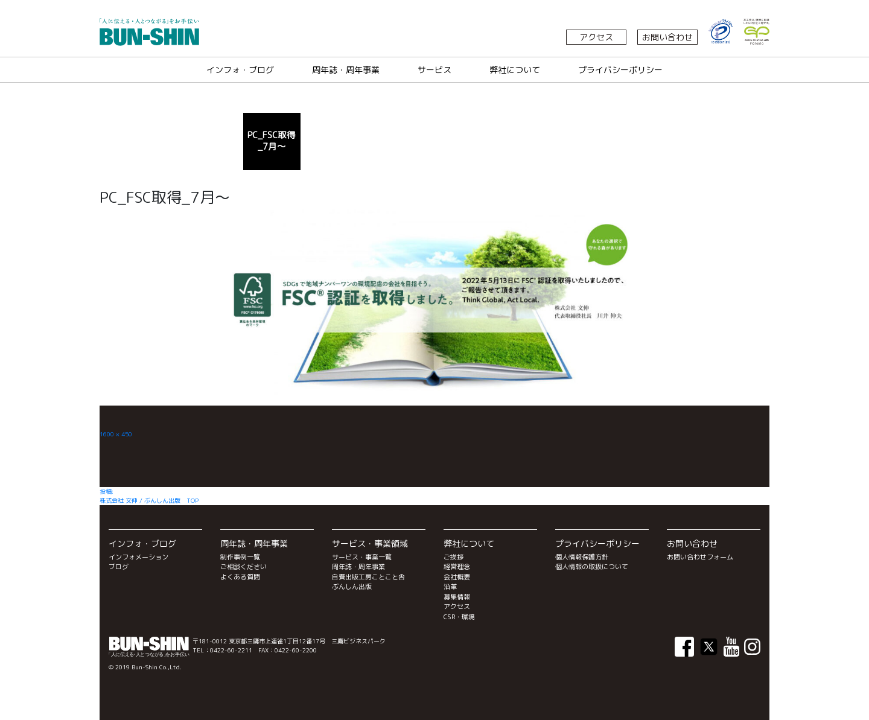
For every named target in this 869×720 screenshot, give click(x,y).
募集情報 (457, 597)
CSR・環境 (459, 617)
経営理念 (457, 567)
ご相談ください (243, 567)
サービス (434, 69)
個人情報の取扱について (591, 567)
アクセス (596, 37)
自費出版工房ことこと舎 (368, 577)
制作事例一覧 (240, 557)
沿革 (450, 586)
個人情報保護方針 (581, 557)
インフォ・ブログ (240, 69)
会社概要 (457, 577)
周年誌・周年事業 (346, 69)
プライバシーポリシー (620, 69)
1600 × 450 (116, 434)
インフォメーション (138, 557)
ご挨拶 (453, 557)
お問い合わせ (667, 37)
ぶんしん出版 (352, 586)
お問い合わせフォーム (700, 557)
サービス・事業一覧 (362, 557)
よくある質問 (240, 577)
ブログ (119, 567)
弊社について (514, 69)
